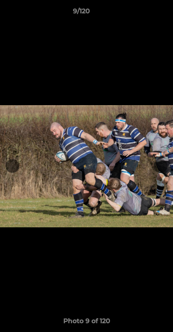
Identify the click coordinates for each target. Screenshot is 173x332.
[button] (139, 13)
